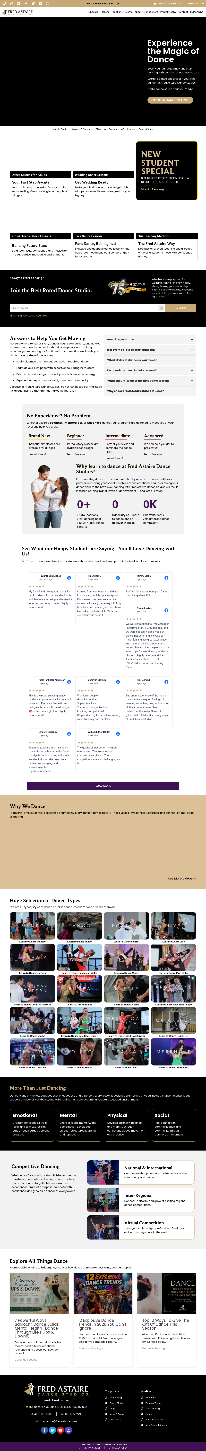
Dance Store (151, 12)
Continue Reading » (27, 1360)
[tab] (150, 339)
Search (181, 307)
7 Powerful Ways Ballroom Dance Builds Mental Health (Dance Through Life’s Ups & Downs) (37, 1328)
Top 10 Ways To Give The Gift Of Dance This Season (165, 1324)
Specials (93, 12)
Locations (117, 12)
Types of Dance (146, 129)
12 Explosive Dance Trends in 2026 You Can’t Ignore (102, 1324)
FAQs (98, 129)
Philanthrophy (168, 12)
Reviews (131, 129)
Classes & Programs (82, 129)
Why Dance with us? (114, 129)
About (138, 12)
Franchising (196, 12)
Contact (183, 12)
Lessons (105, 12)
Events (128, 12)
